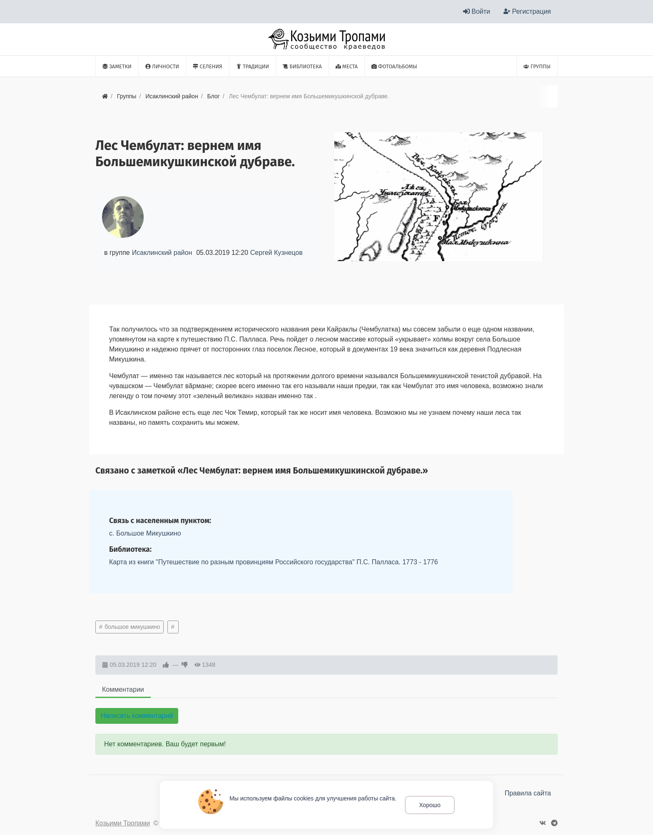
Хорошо (430, 805)
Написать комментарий (137, 715)
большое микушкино (131, 626)
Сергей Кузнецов (276, 252)
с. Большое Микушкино (145, 533)
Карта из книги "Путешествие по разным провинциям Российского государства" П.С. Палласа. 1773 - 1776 (273, 562)
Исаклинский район (162, 252)
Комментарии (123, 689)
